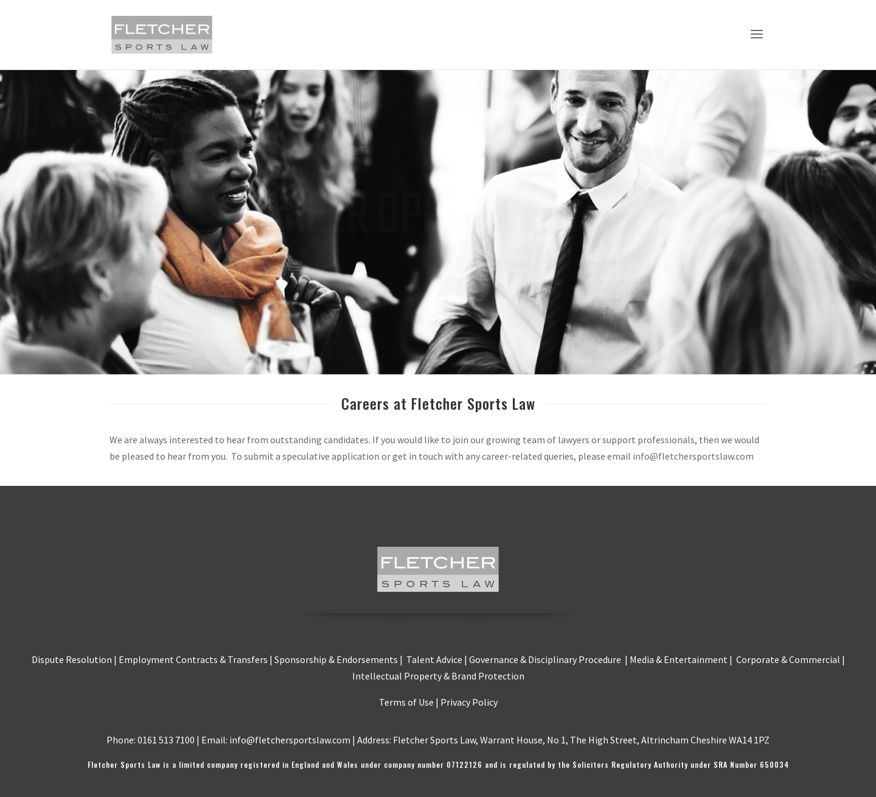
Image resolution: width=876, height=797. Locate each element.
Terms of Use (406, 702)
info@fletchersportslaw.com (693, 456)
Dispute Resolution (72, 659)
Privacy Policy (469, 702)
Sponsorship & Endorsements (336, 659)
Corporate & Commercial (788, 659)
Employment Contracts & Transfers (193, 659)
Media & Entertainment (679, 659)
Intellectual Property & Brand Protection (438, 676)
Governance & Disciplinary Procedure (546, 659)
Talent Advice (434, 659)
